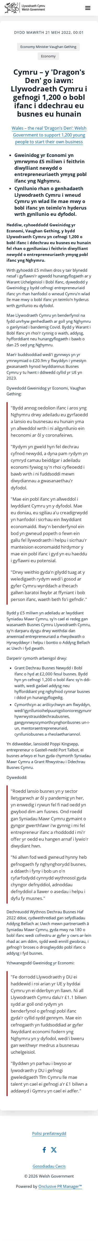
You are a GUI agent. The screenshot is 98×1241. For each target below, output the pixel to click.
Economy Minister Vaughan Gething (48, 46)
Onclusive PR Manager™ (60, 1186)
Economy (48, 56)
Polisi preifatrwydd (49, 1133)
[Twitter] (54, 1150)
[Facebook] (44, 1150)
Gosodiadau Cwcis (49, 1166)
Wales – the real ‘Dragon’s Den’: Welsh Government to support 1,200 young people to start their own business (49, 135)
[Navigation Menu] (87, 7)
